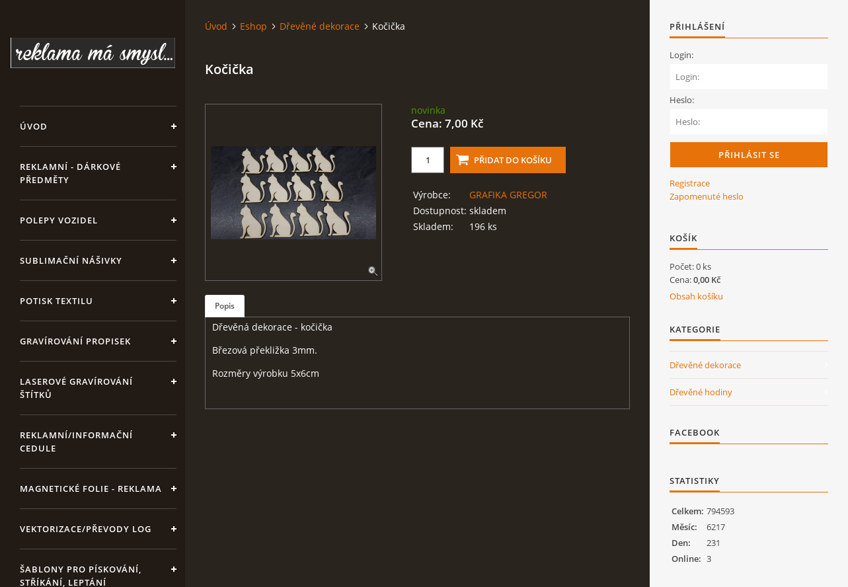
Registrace (690, 183)
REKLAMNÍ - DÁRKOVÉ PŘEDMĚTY (70, 173)
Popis (225, 305)
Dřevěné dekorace (320, 26)
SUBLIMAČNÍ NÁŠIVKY (71, 260)
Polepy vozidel (59, 220)
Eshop (253, 26)
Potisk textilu (56, 301)
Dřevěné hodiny (701, 392)
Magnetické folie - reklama (91, 488)
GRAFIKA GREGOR (508, 194)
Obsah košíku (696, 296)
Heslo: (682, 100)
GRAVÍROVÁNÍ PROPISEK (75, 341)
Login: (681, 55)
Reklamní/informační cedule (76, 441)
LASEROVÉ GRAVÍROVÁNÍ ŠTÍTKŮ (76, 388)
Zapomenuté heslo (707, 196)
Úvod (34, 126)
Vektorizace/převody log (85, 529)
